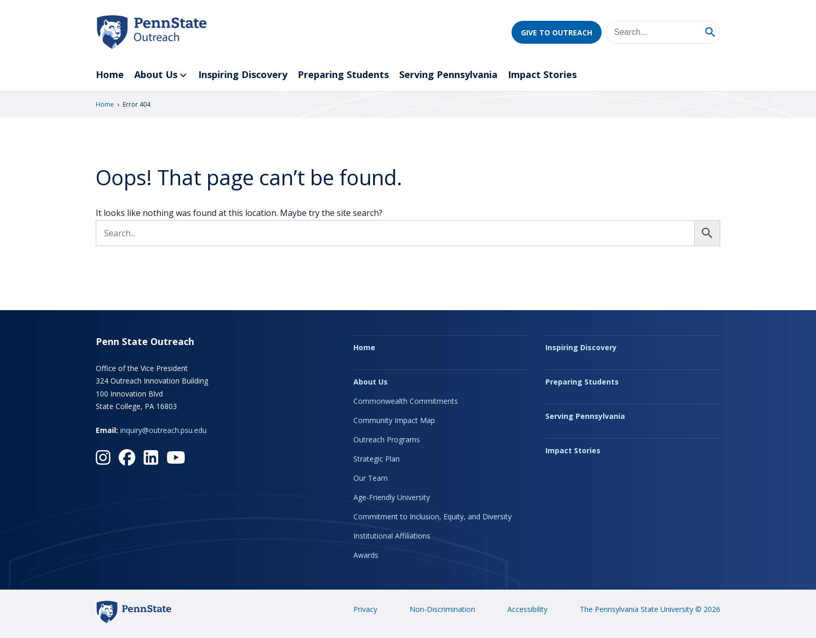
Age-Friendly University (391, 497)
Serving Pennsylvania (448, 74)
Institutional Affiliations (391, 536)
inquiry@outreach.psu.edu (163, 430)
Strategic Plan (376, 459)
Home (110, 74)
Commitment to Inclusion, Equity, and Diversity (432, 516)
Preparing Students (343, 74)
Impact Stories (542, 74)
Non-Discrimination (442, 609)
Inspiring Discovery (242, 74)
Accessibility (527, 609)
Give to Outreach (556, 32)
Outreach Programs (386, 439)
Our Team (370, 478)
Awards (365, 555)
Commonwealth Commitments (405, 401)
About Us (161, 75)
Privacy (365, 609)
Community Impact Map (394, 420)
